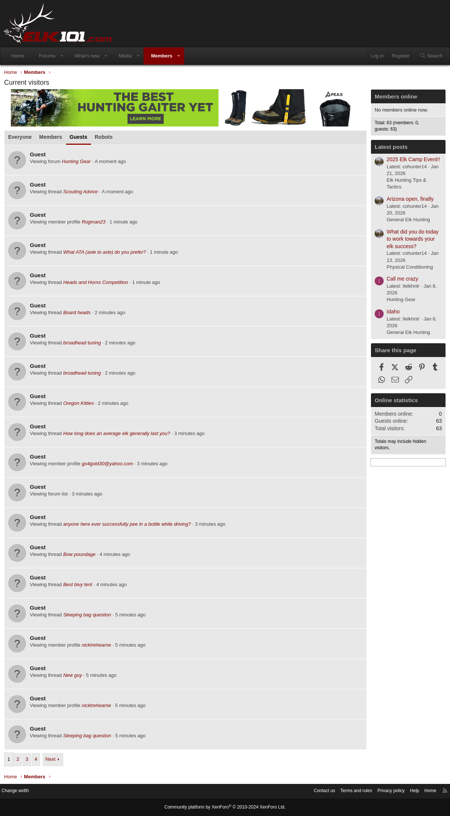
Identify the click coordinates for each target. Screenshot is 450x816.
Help (407, 791)
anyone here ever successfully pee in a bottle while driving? (129, 526)
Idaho (391, 313)
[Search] (431, 56)
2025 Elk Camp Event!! (411, 161)
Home (17, 56)
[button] (61, 56)
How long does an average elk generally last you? (118, 435)
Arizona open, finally (408, 201)
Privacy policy (382, 791)
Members (161, 56)
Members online (394, 98)
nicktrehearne (98, 647)
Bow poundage (81, 556)
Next (52, 761)
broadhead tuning (84, 344)
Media (125, 56)
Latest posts (389, 149)
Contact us (310, 791)
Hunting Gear (78, 163)
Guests (80, 139)
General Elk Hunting (406, 221)
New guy (74, 677)
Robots (105, 139)
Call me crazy (400, 281)
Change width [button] (22, 791)
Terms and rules (344, 791)
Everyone (22, 139)
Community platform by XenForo (225, 807)
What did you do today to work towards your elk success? (411, 241)
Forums (47, 56)
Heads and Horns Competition (97, 284)
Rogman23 (95, 223)
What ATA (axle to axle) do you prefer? (106, 254)
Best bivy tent (80, 586)
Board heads (78, 314)
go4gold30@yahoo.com (109, 465)
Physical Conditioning (408, 269)
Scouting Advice (82, 193)
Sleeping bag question (89, 616)
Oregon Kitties (80, 405)
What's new (87, 56)
